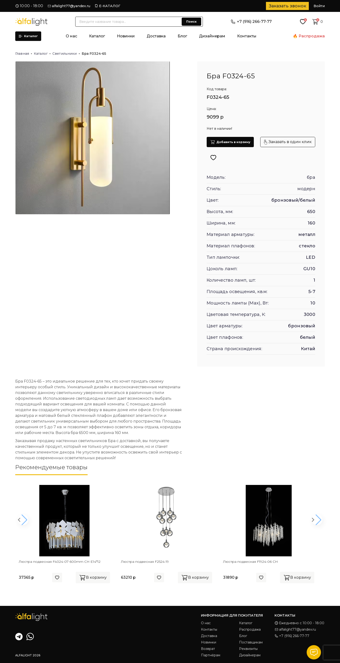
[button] (23, 519)
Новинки (126, 36)
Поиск (191, 21)
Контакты (246, 36)
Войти (319, 6)
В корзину (93, 577)
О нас (71, 36)
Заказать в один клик (288, 142)
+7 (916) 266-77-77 (251, 21)
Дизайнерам (212, 36)
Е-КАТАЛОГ (109, 6)
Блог (182, 36)
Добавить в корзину (230, 142)
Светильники (66, 53)
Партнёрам (210, 655)
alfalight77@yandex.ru (71, 6)
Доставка (156, 36)
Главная (23, 53)
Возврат (208, 649)
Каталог (28, 36)
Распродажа (312, 36)
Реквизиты (248, 649)
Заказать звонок (287, 6)
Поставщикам (251, 642)
